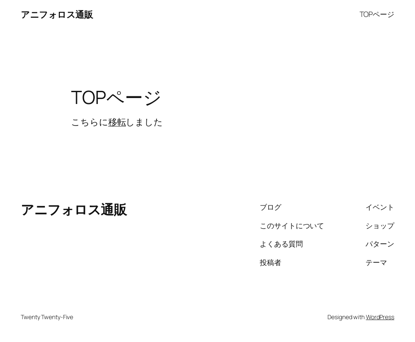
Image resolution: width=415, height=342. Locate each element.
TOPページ (377, 14)
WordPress (380, 317)
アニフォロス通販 (57, 14)
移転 (117, 122)
